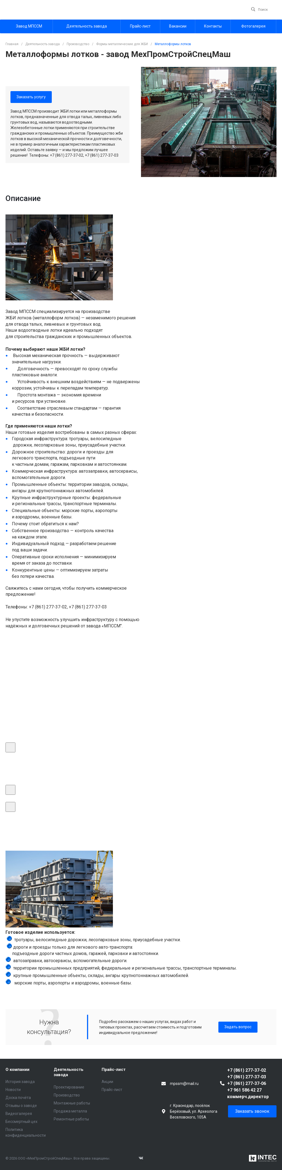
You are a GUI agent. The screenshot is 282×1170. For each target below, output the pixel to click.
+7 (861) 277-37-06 (246, 1083)
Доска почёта (18, 1097)
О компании (17, 1069)
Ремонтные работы (71, 1119)
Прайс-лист (114, 1069)
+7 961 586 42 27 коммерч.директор (248, 1093)
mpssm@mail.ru (184, 1083)
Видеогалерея (19, 1113)
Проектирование (69, 1087)
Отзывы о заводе (21, 1105)
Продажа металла (70, 1111)
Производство (67, 1095)
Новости (13, 1089)
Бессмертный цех (21, 1121)
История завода (20, 1081)
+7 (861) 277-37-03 (246, 1076)
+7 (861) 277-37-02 (246, 1070)
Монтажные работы (72, 1103)
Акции (107, 1081)
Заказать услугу (31, 97)
